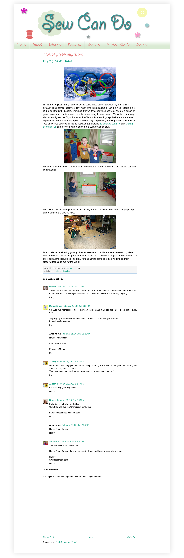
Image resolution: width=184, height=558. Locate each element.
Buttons (94, 45)
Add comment (51, 470)
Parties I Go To (118, 45)
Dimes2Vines (55, 306)
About (37, 45)
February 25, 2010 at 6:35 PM (76, 306)
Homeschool (56, 271)
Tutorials (55, 45)
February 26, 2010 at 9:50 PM (71, 441)
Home (21, 45)
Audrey (52, 362)
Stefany (53, 441)
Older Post (132, 537)
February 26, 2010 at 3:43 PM (70, 400)
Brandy (52, 400)
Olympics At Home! (58, 61)
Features (74, 45)
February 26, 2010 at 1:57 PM (70, 362)
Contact (142, 45)
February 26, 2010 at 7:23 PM (75, 425)
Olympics (65, 271)
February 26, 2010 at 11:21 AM (76, 334)
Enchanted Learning (110, 123)
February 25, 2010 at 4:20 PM (70, 287)
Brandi (52, 287)
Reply (52, 297)
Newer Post (48, 537)
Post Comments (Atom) (66, 542)
